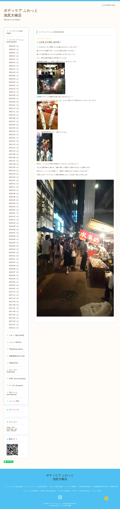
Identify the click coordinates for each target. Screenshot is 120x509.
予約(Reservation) (15, 349)
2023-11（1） (14, 92)
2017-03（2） (14, 318)
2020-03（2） (14, 207)
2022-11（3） (14, 112)
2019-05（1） (14, 239)
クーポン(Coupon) (15, 385)
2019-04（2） (14, 243)
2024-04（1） (14, 79)
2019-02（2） (14, 249)
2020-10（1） (14, 190)
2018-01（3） (14, 288)
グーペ (60, 505)
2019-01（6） (14, 252)
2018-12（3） (14, 256)
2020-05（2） (14, 200)
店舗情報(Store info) (16, 356)
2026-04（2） (14, 46)
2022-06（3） (14, 125)
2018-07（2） (14, 272)
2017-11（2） (14, 295)
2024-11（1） (14, 69)
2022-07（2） (14, 121)
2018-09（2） (14, 265)
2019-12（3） (14, 216)
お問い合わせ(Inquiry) (16, 378)
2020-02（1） (14, 210)
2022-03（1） (14, 134)
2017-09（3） (14, 302)
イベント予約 (13, 401)
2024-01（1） (14, 85)
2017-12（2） (14, 292)
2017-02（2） (14, 321)
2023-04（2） (14, 102)
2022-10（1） (14, 115)
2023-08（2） (14, 95)
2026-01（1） (14, 53)
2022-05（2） (14, 128)
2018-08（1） (14, 269)
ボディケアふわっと (55, 503)
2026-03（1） (14, 49)
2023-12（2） (14, 89)
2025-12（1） (14, 56)
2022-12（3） (14, 108)
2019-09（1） (14, 226)
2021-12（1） (14, 144)
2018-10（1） (14, 262)
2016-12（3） (14, 328)
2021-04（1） (14, 170)
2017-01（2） (14, 324)
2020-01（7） (14, 213)
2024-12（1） (14, 66)
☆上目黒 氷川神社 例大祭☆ (49, 42)
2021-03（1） (14, 174)
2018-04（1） (14, 279)
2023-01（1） (14, 105)
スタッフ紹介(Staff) (15, 335)
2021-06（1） (14, 164)
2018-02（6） (14, 285)
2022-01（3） (14, 141)
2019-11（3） (14, 220)
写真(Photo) (12, 363)
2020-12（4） (14, 184)
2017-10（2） (14, 298)
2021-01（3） (14, 180)
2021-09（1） (14, 154)
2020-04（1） (14, 203)
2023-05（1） (14, 98)
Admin (66, 505)
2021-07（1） (14, 161)
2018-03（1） (14, 282)
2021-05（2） (14, 167)
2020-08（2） (14, 193)
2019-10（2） (14, 223)
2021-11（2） (14, 148)
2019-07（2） (14, 233)
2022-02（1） (14, 138)
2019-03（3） (14, 246)
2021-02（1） (14, 177)
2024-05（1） (14, 76)
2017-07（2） (14, 308)
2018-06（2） (14, 275)
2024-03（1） (14, 82)
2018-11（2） (14, 259)
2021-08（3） (14, 157)
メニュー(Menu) (14, 342)
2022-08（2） (14, 118)
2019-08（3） (14, 229)
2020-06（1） (14, 197)
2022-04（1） (14, 131)
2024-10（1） (14, 72)
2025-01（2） (14, 62)
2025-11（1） (14, 59)
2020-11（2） (14, 187)
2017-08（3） (14, 305)
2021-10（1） (14, 151)
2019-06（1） (14, 236)
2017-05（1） (14, 311)
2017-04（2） (14, 315)
